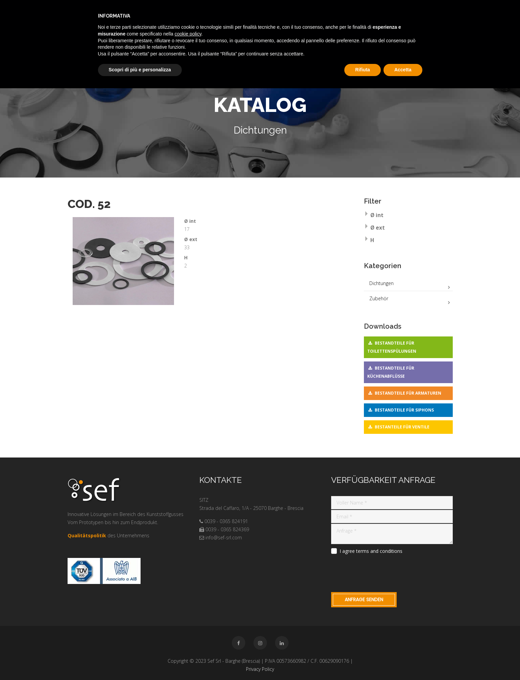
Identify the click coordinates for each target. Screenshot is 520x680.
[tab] (408, 215)
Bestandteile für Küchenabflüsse (390, 372)
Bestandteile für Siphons (404, 410)
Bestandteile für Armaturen (408, 393)
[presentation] (382, 572)
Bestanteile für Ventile (402, 427)
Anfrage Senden (364, 599)
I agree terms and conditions (371, 551)
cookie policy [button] (188, 34)
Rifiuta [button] (362, 69)
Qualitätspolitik (87, 535)
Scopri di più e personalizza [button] (140, 69)
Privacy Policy (260, 669)
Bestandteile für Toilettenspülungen (391, 347)
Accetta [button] (403, 69)
